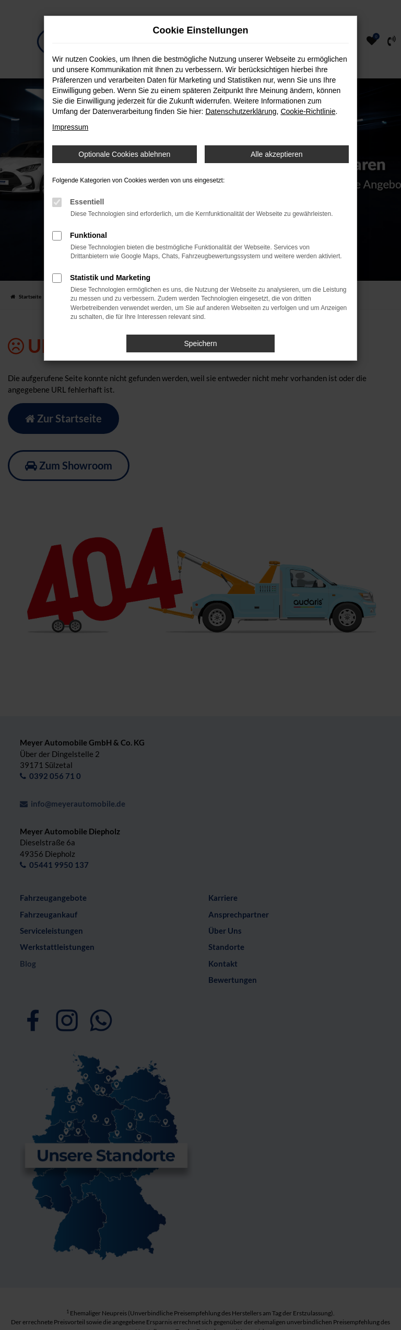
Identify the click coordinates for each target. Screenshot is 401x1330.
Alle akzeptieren (277, 154)
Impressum (70, 127)
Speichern (200, 343)
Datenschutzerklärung (240, 111)
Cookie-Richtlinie (307, 111)
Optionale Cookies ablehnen (124, 154)
